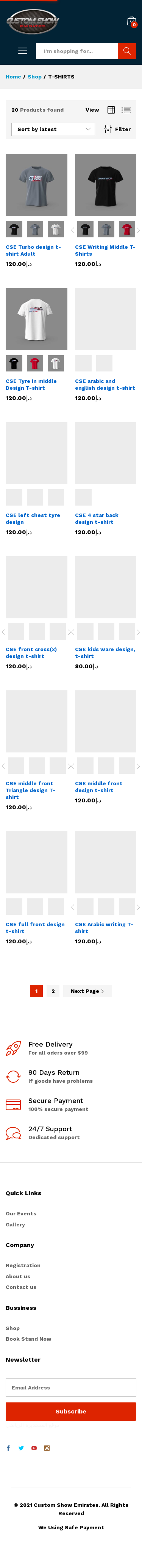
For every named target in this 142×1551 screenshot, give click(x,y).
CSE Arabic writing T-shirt (104, 927)
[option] (85, 229)
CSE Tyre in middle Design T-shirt (31, 384)
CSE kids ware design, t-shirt (105, 652)
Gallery (15, 1224)
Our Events (21, 1213)
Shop (13, 1328)
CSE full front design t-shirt (35, 927)
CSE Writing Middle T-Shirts (105, 250)
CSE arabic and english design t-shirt (105, 384)
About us (18, 1276)
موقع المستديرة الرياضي (33, 1425)
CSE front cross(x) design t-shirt (31, 652)
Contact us (21, 1287)
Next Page (88, 991)
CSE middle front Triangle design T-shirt (30, 790)
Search (127, 51)
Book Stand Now (28, 1339)
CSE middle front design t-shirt (99, 786)
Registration (23, 1265)
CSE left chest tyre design (33, 518)
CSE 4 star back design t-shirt (97, 518)
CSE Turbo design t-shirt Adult (33, 250)
